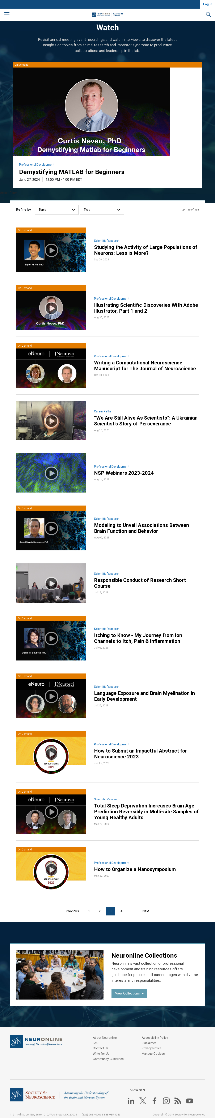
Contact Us (101, 1045)
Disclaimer (150, 1040)
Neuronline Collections (144, 952)
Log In (207, 4)
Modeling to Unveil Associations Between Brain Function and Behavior (141, 527)
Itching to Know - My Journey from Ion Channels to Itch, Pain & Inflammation (138, 636)
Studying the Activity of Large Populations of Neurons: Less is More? (146, 250)
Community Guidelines (109, 1055)
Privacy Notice (152, 1045)
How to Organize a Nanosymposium (135, 867)
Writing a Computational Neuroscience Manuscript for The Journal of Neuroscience (145, 365)
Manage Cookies (154, 1050)
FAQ (97, 1040)
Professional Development (37, 164)
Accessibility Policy (156, 1034)
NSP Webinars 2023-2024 (124, 472)
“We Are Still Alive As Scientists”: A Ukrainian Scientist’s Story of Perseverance (146, 420)
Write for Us (102, 1050)
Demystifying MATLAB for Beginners (72, 172)
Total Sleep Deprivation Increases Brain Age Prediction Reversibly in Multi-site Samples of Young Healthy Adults (144, 809)
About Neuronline (106, 1034)
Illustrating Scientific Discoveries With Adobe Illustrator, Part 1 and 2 (146, 308)
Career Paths (103, 410)
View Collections (127, 990)
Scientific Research (107, 241)
